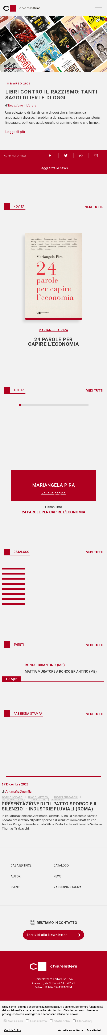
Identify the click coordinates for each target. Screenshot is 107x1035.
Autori (16, 876)
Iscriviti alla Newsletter (55, 934)
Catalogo (61, 865)
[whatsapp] (81, 155)
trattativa (38, 799)
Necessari (13, 1021)
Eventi (15, 887)
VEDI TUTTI (94, 390)
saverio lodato (12, 797)
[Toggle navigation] (98, 8)
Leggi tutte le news (54, 168)
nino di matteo (38, 797)
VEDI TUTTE (94, 207)
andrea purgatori (66, 797)
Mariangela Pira (53, 330)
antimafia (57, 799)
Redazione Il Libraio (22, 105)
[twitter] (66, 155)
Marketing (82, 1021)
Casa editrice (21, 865)
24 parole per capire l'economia (53, 512)
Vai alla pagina (53, 493)
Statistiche (60, 1021)
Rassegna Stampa (68, 887)
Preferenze (36, 1021)
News (58, 876)
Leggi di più (15, 132)
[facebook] (51, 155)
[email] (96, 155)
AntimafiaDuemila (18, 791)
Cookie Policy (12, 1030)
